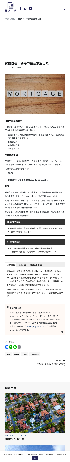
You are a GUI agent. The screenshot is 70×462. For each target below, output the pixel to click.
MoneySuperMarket (36, 326)
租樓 (6, 435)
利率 (9, 354)
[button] (35, 173)
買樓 (13, 18)
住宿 (7, 18)
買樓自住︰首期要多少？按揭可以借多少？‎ (50, 363)
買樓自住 (35, 354)
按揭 (17, 354)
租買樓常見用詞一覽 (14, 438)
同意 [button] (35, 458)
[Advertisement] (35, 42)
